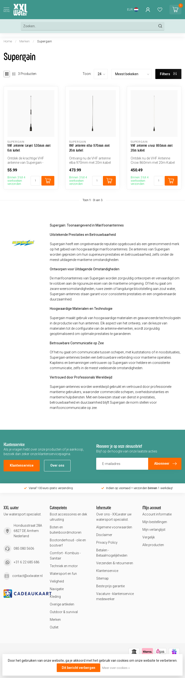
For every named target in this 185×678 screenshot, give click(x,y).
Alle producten (153, 545)
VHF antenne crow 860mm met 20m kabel (152, 148)
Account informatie (157, 514)
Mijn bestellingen (154, 522)
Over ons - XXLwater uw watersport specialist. (114, 516)
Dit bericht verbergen (78, 668)
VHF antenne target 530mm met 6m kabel (28, 148)
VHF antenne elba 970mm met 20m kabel (89, 148)
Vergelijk (148, 537)
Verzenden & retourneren (114, 563)
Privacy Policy (107, 542)
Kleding (55, 597)
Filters (168, 74)
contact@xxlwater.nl (27, 576)
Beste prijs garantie (110, 586)
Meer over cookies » (116, 668)
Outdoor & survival (64, 612)
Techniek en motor (64, 566)
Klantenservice (22, 465)
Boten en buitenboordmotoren (65, 529)
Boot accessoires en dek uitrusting (68, 516)
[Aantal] (35, 181)
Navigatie (57, 589)
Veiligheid (57, 581)
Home (8, 41)
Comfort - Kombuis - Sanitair (65, 555)
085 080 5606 (24, 548)
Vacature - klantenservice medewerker (115, 596)
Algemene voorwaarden (114, 527)
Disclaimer (104, 535)
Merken (24, 41)
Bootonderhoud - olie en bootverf (68, 542)
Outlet (54, 627)
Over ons (57, 465)
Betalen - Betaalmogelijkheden (111, 552)
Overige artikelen (62, 604)
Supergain (44, 41)
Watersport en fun (63, 574)
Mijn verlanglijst (153, 529)
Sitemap (102, 578)
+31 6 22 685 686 (26, 562)
